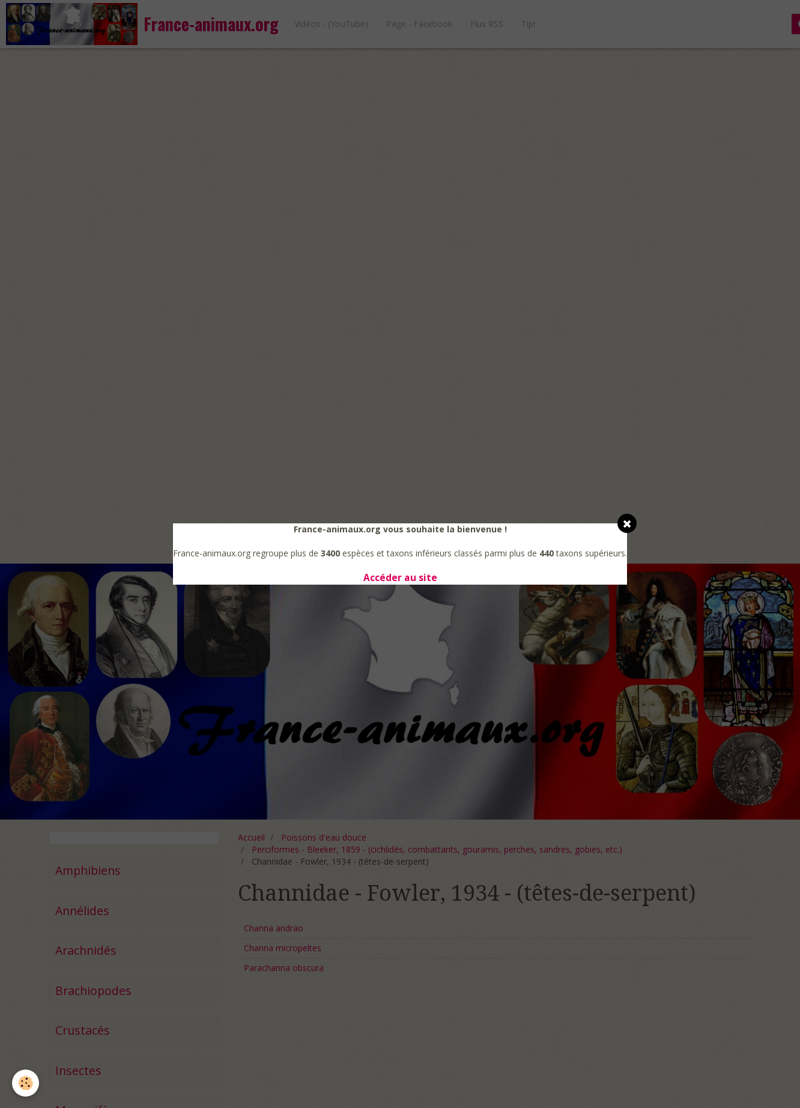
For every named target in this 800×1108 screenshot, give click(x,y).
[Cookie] (25, 1083)
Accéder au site (400, 577)
